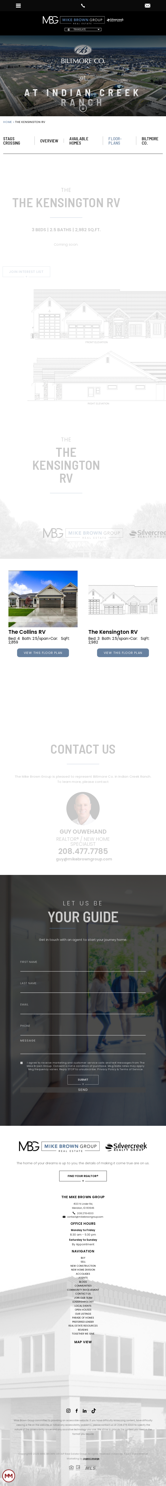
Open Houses (83, 1309)
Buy (83, 1258)
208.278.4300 (85, 1213)
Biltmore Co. (150, 140)
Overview (49, 141)
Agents (83, 1277)
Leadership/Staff (83, 1301)
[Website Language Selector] (83, 29)
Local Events (83, 1306)
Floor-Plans (115, 140)
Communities (83, 1285)
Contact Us (83, 1293)
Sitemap (117, 1454)
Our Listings (83, 1314)
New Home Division (83, 1269)
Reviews (83, 1330)
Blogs (83, 1282)
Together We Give (83, 1333)
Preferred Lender (83, 1322)
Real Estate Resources (83, 1325)
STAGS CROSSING (11, 140)
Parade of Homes (83, 1317)
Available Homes (78, 140)
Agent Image (91, 1458)
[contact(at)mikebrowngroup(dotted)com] (147, 6)
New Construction (83, 1266)
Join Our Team (83, 1298)
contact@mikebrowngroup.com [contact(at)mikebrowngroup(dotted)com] (85, 1216)
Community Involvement (83, 1290)
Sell (83, 1261)
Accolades (83, 1274)
